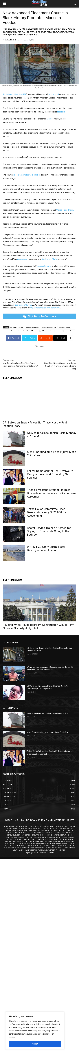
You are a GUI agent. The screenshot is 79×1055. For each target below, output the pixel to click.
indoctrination (9, 331)
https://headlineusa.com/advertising (45, 308)
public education (47, 331)
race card (59, 331)
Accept (35, 1044)
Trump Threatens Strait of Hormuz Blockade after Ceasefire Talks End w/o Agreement (51, 493)
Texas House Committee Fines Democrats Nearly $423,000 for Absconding (46, 512)
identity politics (64, 327)
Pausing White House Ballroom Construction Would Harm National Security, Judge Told (38, 626)
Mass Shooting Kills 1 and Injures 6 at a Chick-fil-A (48, 732)
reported (61, 112)
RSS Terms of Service (23, 305)
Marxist (50, 119)
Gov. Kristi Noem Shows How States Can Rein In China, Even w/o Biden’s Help (60, 366)
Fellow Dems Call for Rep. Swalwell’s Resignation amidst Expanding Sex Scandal (50, 474)
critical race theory (49, 327)
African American (16, 327)
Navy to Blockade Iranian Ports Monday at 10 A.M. (48, 713)
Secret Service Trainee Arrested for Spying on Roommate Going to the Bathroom (49, 531)
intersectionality (44, 266)
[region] (34, 1031)
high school (54, 94)
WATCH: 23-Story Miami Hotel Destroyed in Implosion (46, 548)
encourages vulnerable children (27, 175)
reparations (22, 259)
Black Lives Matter (50, 259)
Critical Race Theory (65, 210)
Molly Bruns (14, 40)
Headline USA (20, 94)
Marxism (34, 331)
